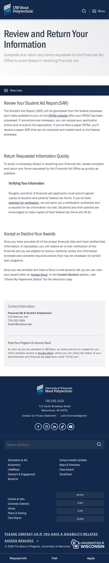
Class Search (66, 469)
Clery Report (15, 518)
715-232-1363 (16, 320)
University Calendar (18, 503)
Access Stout (39, 274)
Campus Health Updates (73, 460)
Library (11, 508)
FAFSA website (58, 115)
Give (80, 511)
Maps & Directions (69, 465)
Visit (80, 503)
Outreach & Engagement (21, 474)
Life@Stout (13, 469)
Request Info (18, 558)
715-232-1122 (54, 401)
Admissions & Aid (17, 460)
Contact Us (28, 415)
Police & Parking (17, 513)
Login (80, 519)
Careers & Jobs (16, 499)
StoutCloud (65, 474)
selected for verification (24, 203)
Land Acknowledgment (73, 415)
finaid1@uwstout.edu (20, 324)
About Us (13, 479)
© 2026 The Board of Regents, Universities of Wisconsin (37, 546)
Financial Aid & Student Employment (30, 313)
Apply (80, 495)
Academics (14, 465)
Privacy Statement (46, 415)
